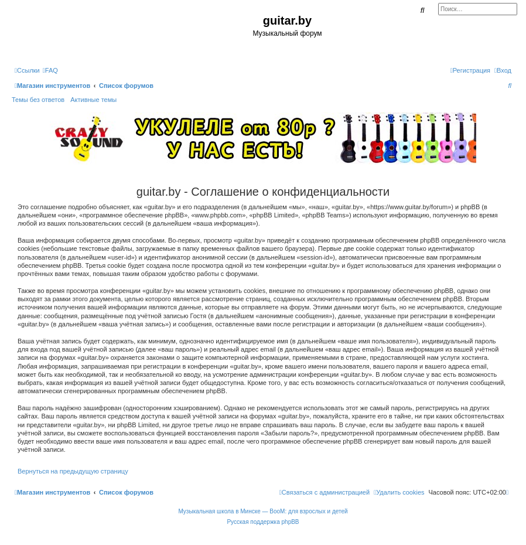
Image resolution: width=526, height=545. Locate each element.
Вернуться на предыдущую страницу (73, 471)
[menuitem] (50, 70)
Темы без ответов (38, 99)
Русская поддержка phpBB (263, 522)
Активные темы (93, 99)
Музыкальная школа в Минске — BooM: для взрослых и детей (262, 511)
